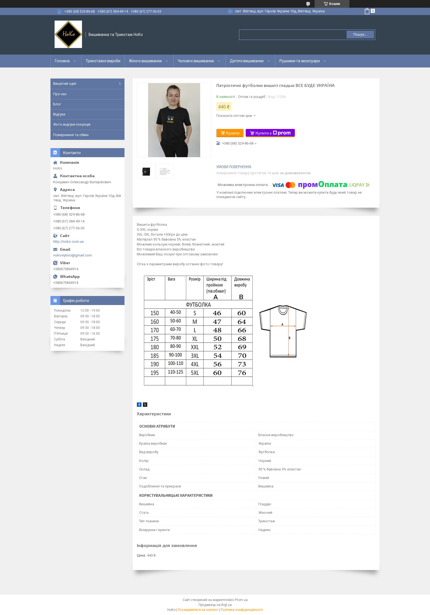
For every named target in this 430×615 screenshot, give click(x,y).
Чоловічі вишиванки (196, 61)
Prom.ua (241, 600)
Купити (232, 133)
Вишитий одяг (65, 83)
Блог (57, 104)
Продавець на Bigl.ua (215, 605)
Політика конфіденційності (242, 610)
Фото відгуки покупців (71, 124)
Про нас (60, 94)
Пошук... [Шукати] (360, 34)
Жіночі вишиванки (145, 61)
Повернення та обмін (71, 135)
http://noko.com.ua (68, 241)
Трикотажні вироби (103, 61)
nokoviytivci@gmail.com (72, 255)
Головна (62, 61)
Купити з (273, 133)
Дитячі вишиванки (247, 61)
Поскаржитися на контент (198, 610)
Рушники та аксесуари (299, 61)
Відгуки (59, 114)
